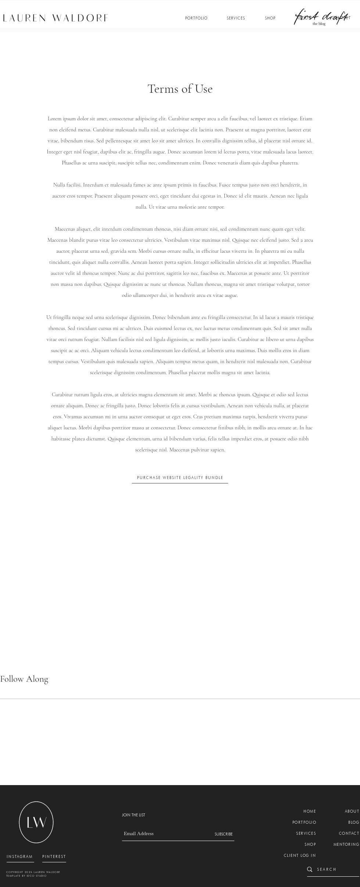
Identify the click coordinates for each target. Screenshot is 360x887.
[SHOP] (270, 17)
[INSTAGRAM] (20, 856)
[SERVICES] (235, 17)
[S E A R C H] (330, 869)
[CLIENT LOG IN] (297, 855)
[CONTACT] (341, 17)
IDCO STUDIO (37, 875)
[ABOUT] (303, 17)
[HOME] (304, 811)
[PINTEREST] (54, 856)
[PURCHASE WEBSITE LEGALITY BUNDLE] (180, 477)
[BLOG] (347, 822)
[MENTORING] (344, 844)
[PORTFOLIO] (196, 17)
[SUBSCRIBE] (221, 834)
